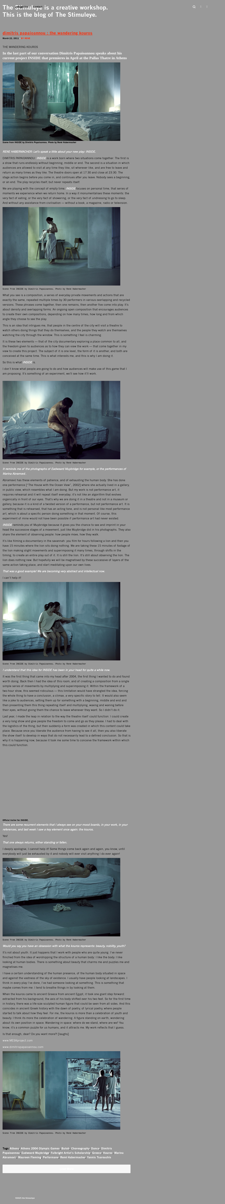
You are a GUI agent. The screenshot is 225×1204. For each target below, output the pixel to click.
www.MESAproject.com (18, 1040)
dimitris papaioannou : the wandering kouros (47, 33)
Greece (96, 1153)
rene (27, 38)
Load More (67, 1169)
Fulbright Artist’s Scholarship (70, 1153)
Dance (95, 1148)
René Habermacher (72, 1157)
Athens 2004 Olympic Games (40, 1148)
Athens (14, 1148)
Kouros (108, 1153)
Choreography (80, 1148)
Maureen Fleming (29, 1157)
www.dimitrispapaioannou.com (23, 1047)
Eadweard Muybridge (35, 1153)
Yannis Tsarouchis (99, 1157)
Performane (51, 1157)
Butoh (65, 1148)
